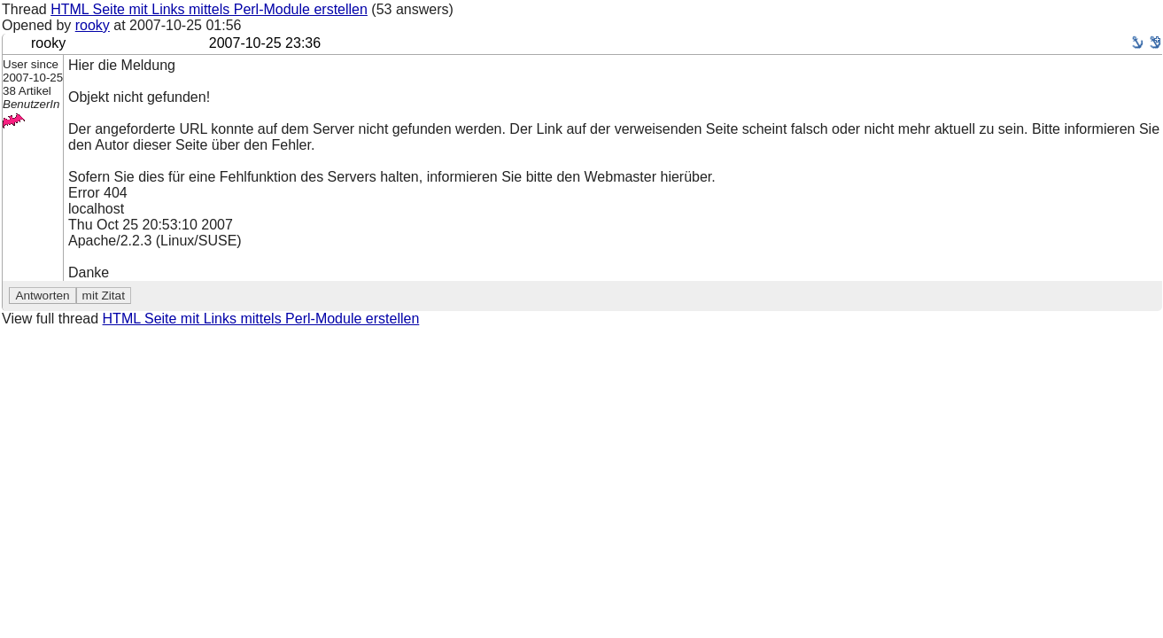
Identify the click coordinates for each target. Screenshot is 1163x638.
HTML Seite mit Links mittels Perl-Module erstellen (209, 9)
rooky (92, 25)
